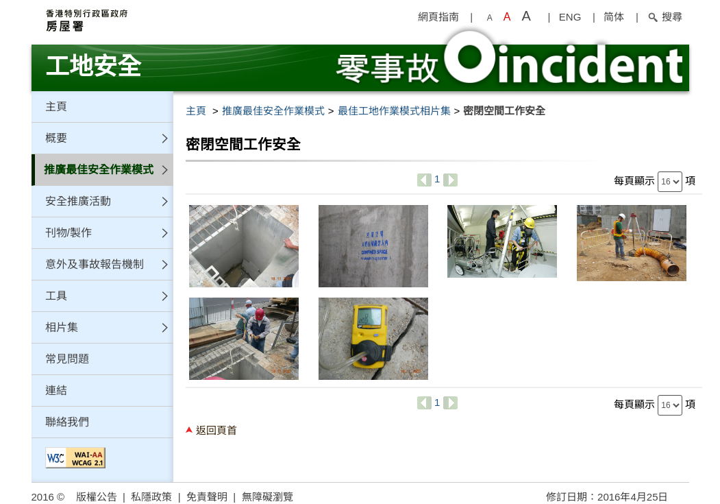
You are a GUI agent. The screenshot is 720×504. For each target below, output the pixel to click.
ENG (570, 17)
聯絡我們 (67, 422)
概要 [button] (56, 138)
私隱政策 (151, 497)
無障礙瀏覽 (267, 497)
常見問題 (67, 359)
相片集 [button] (61, 327)
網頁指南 (438, 17)
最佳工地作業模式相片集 (394, 111)
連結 (56, 390)
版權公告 (96, 497)
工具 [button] (56, 296)
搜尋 (664, 17)
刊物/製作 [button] (68, 233)
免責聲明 (206, 497)
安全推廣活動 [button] (78, 201)
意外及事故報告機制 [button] (94, 264)
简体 (614, 17)
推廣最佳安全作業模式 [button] (98, 170)
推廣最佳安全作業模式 (273, 111)
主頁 (56, 106)
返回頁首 (216, 430)
